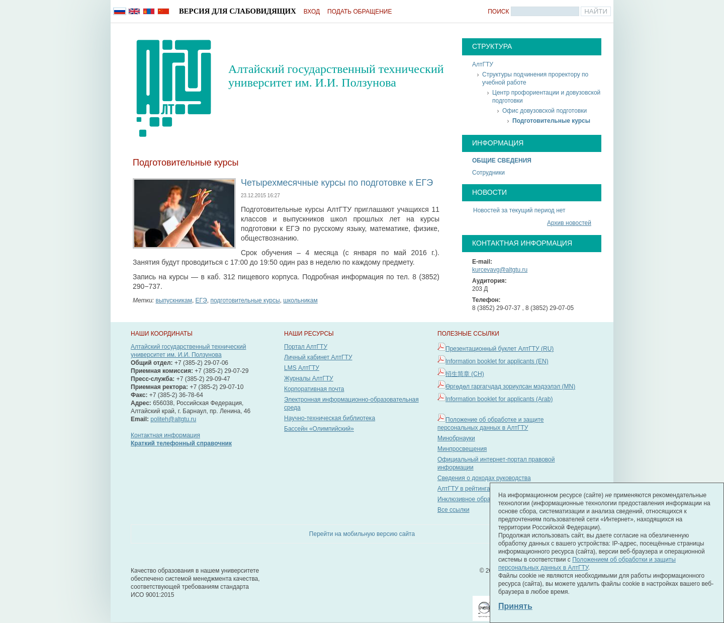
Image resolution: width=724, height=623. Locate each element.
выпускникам (174, 300)
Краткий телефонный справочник (181, 443)
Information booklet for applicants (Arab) (499, 399)
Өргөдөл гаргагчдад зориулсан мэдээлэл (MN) (510, 386)
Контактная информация (165, 435)
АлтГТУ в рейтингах (465, 488)
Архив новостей (569, 222)
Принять (515, 606)
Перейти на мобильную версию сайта (362, 533)
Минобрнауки (456, 438)
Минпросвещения (462, 448)
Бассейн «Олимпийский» (319, 428)
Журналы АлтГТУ (308, 378)
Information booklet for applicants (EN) (497, 361)
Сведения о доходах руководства (484, 478)
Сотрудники (488, 172)
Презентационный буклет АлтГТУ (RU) (499, 348)
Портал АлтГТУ (305, 346)
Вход (312, 11)
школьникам (300, 300)
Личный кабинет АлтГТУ (318, 357)
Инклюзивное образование (475, 499)
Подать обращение (359, 11)
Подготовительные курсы (551, 120)
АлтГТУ (482, 64)
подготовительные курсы (245, 300)
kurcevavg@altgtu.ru (499, 269)
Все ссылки (453, 509)
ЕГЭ (201, 300)
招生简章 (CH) (464, 373)
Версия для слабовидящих (237, 11)
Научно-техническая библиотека (329, 418)
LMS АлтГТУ (301, 367)
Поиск (498, 11)
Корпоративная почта (314, 389)
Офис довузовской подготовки (544, 110)
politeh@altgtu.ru (173, 419)
